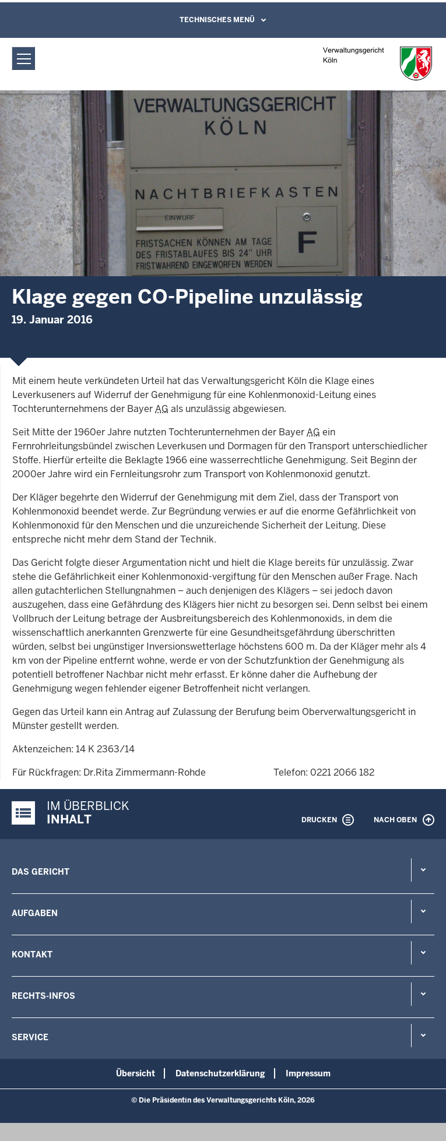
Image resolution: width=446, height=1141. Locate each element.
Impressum (308, 1073)
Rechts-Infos (43, 996)
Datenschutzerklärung (220, 1073)
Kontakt (32, 954)
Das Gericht (40, 872)
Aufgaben (35, 913)
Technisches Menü (217, 19)
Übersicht (135, 1073)
